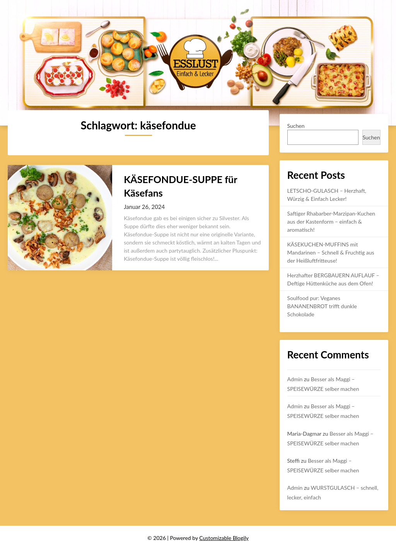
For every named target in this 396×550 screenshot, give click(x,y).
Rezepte (320, 12)
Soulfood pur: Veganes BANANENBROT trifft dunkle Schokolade (322, 306)
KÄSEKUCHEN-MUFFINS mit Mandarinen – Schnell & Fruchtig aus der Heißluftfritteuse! (330, 252)
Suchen (296, 125)
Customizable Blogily (224, 538)
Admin (295, 379)
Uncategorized (363, 12)
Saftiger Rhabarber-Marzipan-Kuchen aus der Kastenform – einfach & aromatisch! (331, 221)
